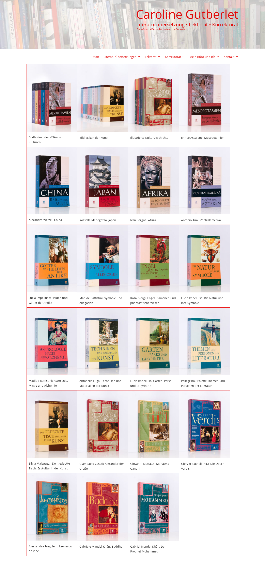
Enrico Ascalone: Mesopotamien (202, 138)
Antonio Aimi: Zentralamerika (201, 220)
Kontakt (229, 57)
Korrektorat (173, 57)
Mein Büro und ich (202, 57)
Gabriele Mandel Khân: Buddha (100, 546)
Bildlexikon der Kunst (93, 138)
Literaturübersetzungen (120, 57)
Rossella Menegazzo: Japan (97, 220)
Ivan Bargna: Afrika (143, 220)
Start (96, 57)
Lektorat (150, 57)
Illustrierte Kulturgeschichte (149, 138)
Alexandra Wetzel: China (45, 220)
